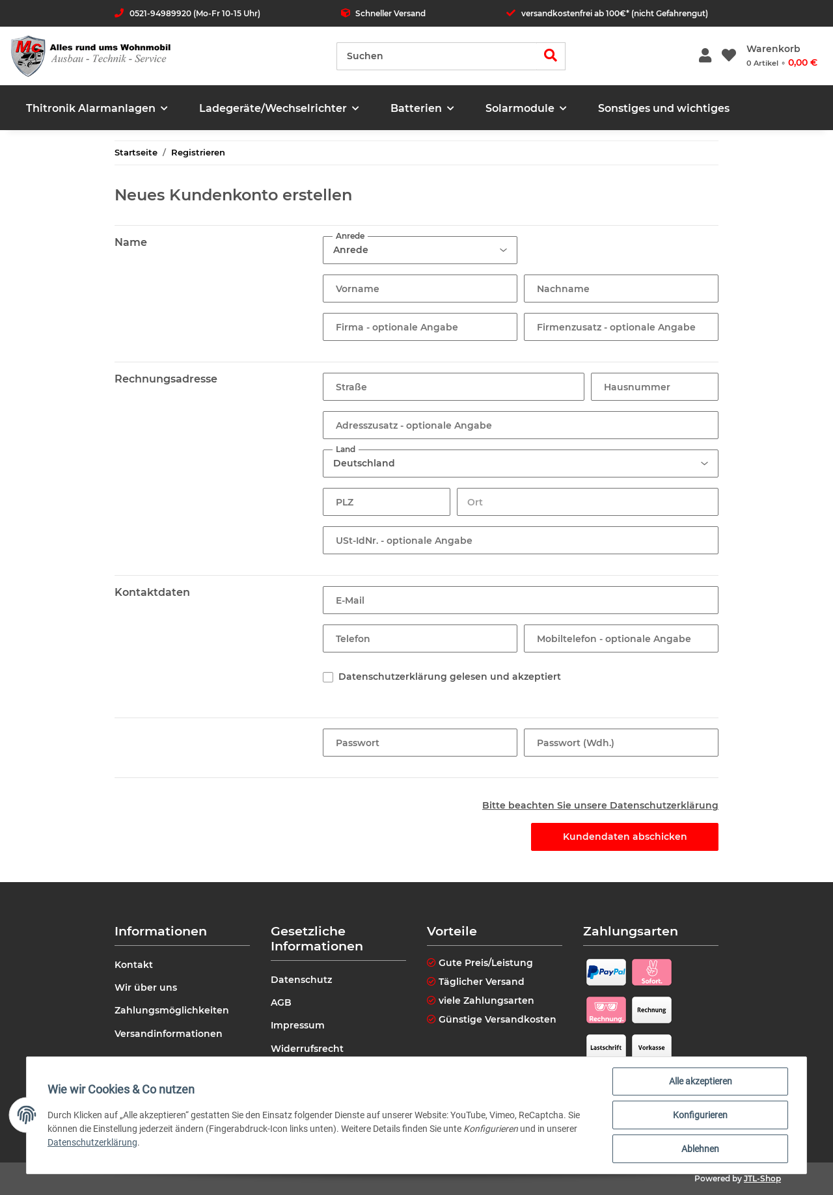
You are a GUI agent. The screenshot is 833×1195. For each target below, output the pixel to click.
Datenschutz (301, 980)
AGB (281, 1002)
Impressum (298, 1025)
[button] (705, 56)
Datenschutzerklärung (92, 1142)
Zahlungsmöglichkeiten (172, 1010)
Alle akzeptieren (700, 1081)
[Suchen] (436, 56)
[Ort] (587, 502)
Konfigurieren (700, 1115)
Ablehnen (700, 1149)
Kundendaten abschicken (625, 836)
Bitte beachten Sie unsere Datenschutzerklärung (600, 805)
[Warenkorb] (782, 56)
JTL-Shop (762, 1178)
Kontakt (134, 965)
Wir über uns (146, 987)
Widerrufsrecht (307, 1048)
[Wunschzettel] (729, 56)
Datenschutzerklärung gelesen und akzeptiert (449, 676)
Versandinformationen (169, 1034)
